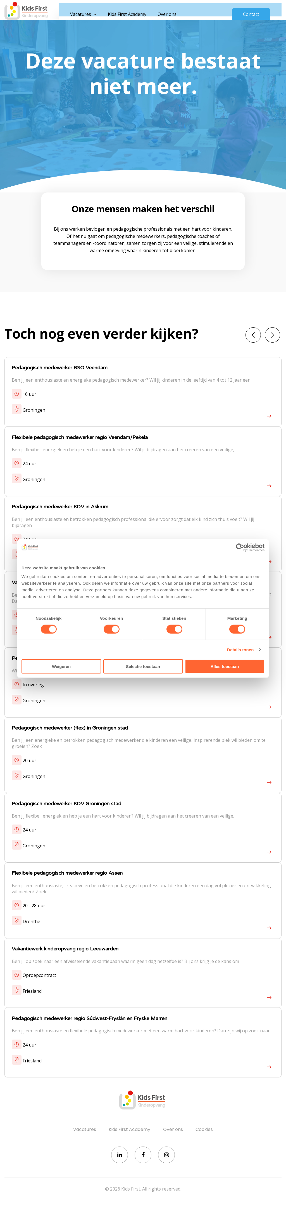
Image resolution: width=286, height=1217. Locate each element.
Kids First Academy (134, 11)
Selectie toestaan (143, 666)
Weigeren (61, 666)
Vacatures (87, 11)
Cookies (204, 1132)
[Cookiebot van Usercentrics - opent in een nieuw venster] (240, 547)
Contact (251, 11)
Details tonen (240, 649)
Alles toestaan (225, 666)
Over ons (174, 11)
